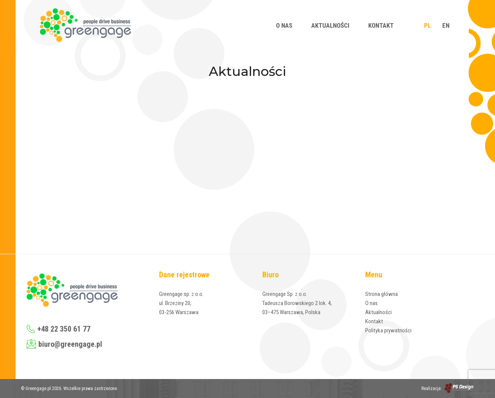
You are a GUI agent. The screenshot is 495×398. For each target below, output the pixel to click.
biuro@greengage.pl (64, 344)
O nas (284, 25)
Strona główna (381, 294)
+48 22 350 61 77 (58, 329)
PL (427, 25)
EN (445, 25)
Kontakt (381, 25)
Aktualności (330, 25)
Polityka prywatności (388, 330)
